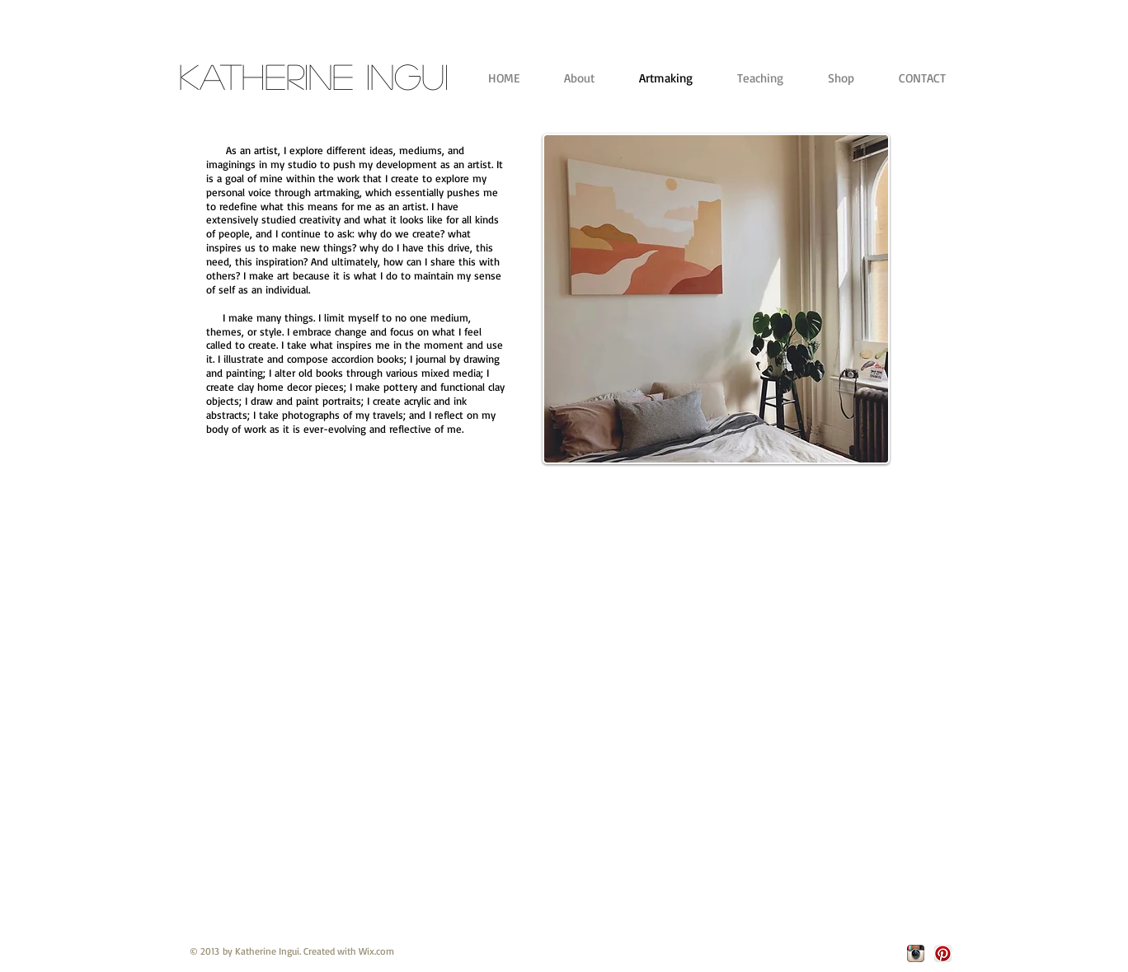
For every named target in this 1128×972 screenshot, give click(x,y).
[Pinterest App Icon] (943, 953)
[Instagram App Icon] (915, 953)
